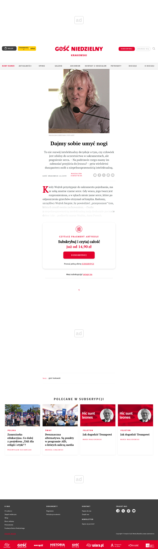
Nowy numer (8, 66)
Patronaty (116, 66)
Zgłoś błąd (10, 534)
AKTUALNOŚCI (25, 66)
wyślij (113, 174)
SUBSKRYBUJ (126, 49)
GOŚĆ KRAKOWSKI (54, 378)
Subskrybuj (79, 255)
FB (100, 174)
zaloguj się (143, 49)
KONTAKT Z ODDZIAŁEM (96, 66)
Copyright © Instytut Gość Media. (126, 534)
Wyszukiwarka (153, 48)
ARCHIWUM (75, 66)
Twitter (104, 174)
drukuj (109, 174)
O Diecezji (149, 66)
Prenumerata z (23, 48)
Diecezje (133, 66)
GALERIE (58, 66)
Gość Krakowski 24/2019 (55, 176)
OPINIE (42, 66)
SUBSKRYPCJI (88, 263)
